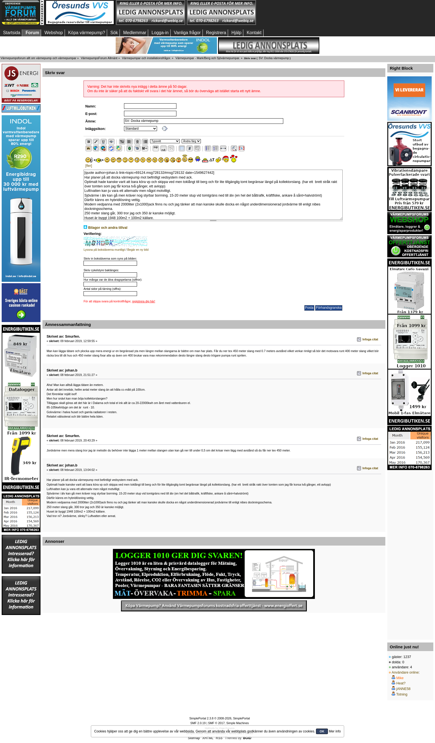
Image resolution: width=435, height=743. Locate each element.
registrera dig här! (143, 301)
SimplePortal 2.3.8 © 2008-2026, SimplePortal (219, 718)
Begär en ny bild (138, 249)
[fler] (88, 166)
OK (322, 731)
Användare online (405, 672)
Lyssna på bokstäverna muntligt (104, 249)
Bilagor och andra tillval (107, 228)
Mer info (335, 731)
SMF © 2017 (216, 723)
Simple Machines (237, 723)
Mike (399, 678)
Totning (401, 694)
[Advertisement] (409, 553)
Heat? (400, 683)
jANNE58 (403, 689)
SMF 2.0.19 (198, 723)
